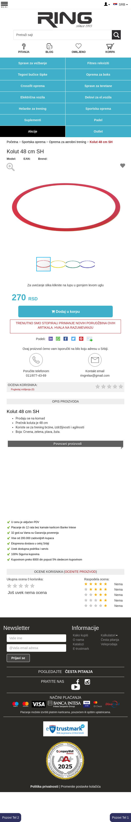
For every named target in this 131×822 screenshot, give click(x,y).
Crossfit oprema (33, 86)
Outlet (98, 131)
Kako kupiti (80, 635)
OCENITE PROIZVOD (80, 571)
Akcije (32, 131)
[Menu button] (4, 4)
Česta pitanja (110, 639)
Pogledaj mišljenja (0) (22, 389)
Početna (12, 142)
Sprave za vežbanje (32, 63)
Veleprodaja (109, 644)
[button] (120, 208)
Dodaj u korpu (65, 311)
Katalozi (78, 644)
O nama (78, 639)
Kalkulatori (109, 635)
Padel (98, 120)
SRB (123, 4)
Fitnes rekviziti (98, 63)
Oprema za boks (98, 74)
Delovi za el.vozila (98, 97)
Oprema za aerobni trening (67, 142)
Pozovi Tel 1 (120, 817)
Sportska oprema (98, 108)
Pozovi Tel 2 (10, 817)
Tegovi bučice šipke (32, 74)
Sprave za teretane (98, 86)
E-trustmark (81, 648)
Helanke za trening (33, 108)
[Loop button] (116, 34)
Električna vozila (32, 97)
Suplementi (32, 120)
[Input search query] (33, 34)
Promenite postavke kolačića (80, 786)
